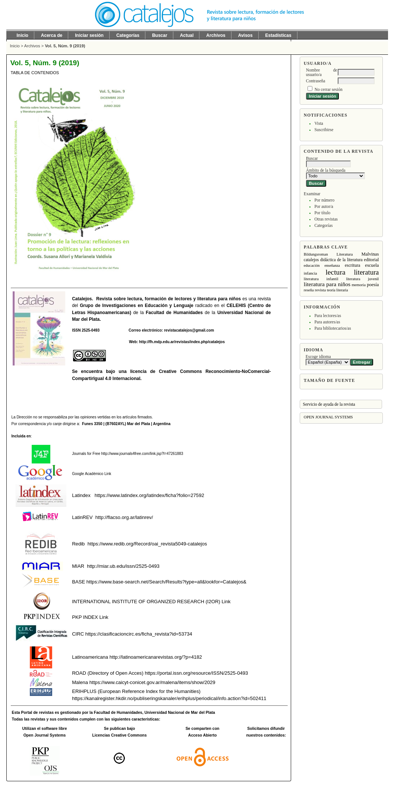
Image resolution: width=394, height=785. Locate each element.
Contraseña (315, 81)
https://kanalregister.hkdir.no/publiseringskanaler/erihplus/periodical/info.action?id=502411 (169, 698)
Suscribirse (323, 129)
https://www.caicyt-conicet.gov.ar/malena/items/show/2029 (152, 682)
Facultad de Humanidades (174, 312)
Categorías (323, 225)
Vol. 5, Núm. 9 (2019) (65, 46)
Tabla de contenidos (35, 72)
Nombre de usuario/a (321, 72)
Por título (322, 213)
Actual (187, 35)
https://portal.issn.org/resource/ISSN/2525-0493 (196, 673)
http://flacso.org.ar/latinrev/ (124, 517)
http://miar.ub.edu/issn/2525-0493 (123, 566)
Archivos (215, 35)
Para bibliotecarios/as (332, 328)
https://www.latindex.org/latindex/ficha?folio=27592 (148, 495)
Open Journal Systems (328, 417)
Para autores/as (327, 322)
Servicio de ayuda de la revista (329, 404)
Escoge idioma (318, 356)
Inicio (22, 35)
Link (107, 474)
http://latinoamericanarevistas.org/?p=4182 (156, 657)
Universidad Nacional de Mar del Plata (180, 712)
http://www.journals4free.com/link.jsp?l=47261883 (142, 454)
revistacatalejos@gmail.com (189, 330)
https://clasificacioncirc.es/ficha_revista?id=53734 (138, 634)
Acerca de (51, 35)
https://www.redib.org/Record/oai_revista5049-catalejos (147, 544)
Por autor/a (323, 206)
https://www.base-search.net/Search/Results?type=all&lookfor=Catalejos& (166, 582)
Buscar (159, 35)
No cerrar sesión (329, 89)
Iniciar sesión (89, 35)
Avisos (245, 35)
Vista (318, 123)
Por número (324, 200)
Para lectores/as (327, 315)
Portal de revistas (37, 712)
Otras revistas (326, 219)
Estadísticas (278, 35)
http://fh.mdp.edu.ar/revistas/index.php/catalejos (182, 342)
